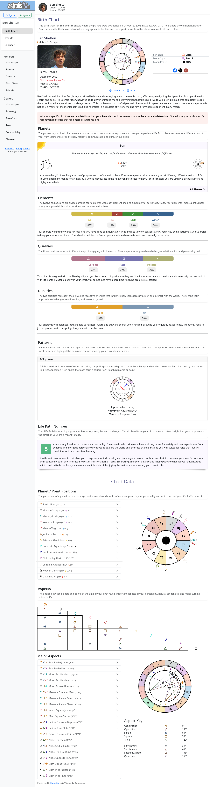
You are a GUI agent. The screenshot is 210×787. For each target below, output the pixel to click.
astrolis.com (198, 165)
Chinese (10, 139)
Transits (9, 38)
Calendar (10, 45)
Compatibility (13, 132)
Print (131, 90)
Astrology (11, 111)
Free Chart (11, 118)
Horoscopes (12, 104)
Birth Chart (11, 31)
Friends (10, 90)
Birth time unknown (59, 80)
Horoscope (12, 62)
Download (117, 90)
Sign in (10, 15)
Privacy (19, 148)
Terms (27, 148)
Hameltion (55, 783)
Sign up (25, 15)
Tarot (8, 125)
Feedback (9, 148)
